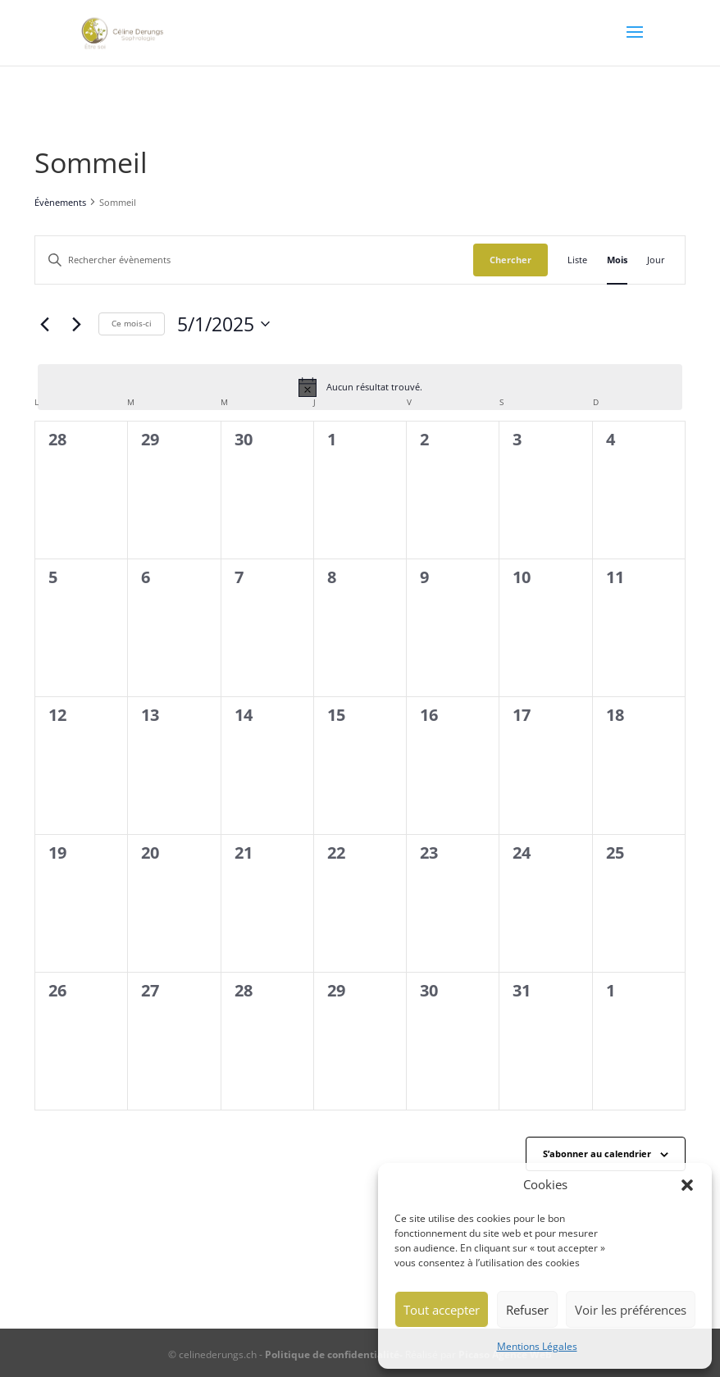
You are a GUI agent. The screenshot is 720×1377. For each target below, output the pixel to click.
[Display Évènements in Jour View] (656, 260)
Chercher (510, 259)
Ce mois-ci (132, 323)
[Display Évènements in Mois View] (617, 260)
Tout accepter (441, 1310)
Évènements (60, 202)
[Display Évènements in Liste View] (577, 260)
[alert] (360, 387)
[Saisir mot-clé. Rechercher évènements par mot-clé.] (254, 260)
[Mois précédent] (44, 324)
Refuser (527, 1310)
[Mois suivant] (76, 324)
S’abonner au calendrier (597, 1153)
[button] (687, 1185)
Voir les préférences (630, 1310)
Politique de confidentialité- (335, 1354)
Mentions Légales (537, 1346)
